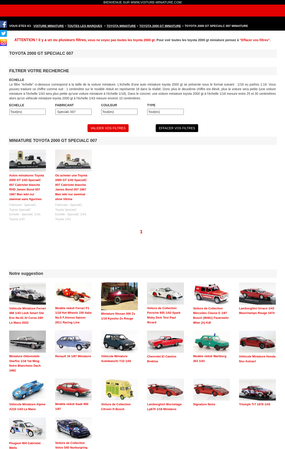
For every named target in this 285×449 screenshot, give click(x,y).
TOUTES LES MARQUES (85, 26)
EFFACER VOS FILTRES (177, 128)
